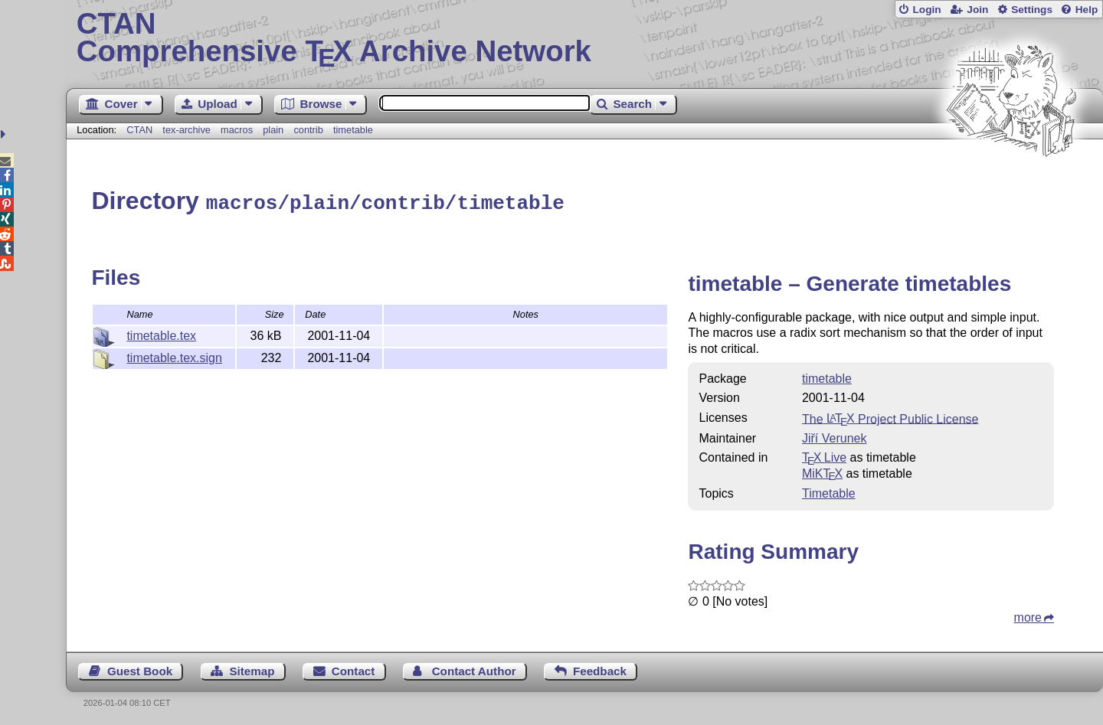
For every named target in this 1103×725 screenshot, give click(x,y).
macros (237, 130)
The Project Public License (890, 416)
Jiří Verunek (834, 436)
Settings (1031, 9)
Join (977, 9)
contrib (307, 130)
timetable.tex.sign (174, 355)
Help (1086, 9)
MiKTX (822, 471)
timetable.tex (161, 333)
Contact (353, 668)
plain (273, 130)
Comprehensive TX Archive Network (585, 38)
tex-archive (186, 130)
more (1028, 615)
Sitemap (251, 668)
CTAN (139, 130)
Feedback (600, 668)
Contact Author (474, 668)
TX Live (824, 455)
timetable (353, 130)
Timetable (829, 491)
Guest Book (139, 668)
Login (926, 9)
